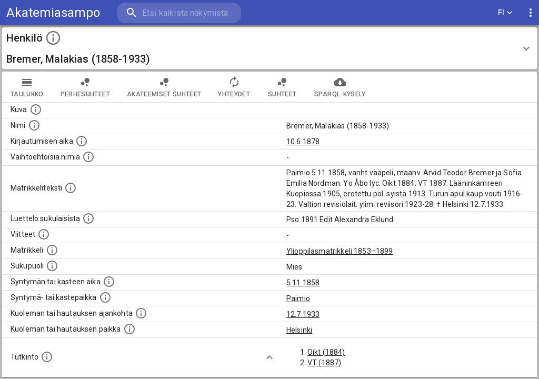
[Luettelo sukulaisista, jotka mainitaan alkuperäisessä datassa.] (88, 218)
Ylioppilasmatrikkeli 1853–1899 (339, 251)
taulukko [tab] (27, 87)
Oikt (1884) (326, 352)
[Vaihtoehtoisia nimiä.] (88, 156)
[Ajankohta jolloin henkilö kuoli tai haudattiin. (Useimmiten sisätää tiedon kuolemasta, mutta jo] (141, 313)
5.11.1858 (303, 282)
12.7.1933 (303, 314)
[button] (269, 48)
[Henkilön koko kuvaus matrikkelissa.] (70, 187)
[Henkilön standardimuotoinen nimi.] (34, 125)
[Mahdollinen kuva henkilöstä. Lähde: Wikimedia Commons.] (35, 109)
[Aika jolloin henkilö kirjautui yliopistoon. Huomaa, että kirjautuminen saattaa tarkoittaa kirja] (81, 141)
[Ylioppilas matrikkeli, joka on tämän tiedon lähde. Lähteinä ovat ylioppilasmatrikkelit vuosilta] (52, 250)
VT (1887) (324, 362)
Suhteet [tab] (282, 87)
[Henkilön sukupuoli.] (52, 265)
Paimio (298, 298)
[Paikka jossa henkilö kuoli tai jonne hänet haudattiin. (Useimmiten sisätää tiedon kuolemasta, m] (129, 329)
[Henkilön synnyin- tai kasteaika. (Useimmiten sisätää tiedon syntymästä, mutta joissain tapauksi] (109, 281)
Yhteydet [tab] (233, 87)
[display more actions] (530, 13)
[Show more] (269, 357)
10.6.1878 (303, 141)
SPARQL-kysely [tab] (340, 87)
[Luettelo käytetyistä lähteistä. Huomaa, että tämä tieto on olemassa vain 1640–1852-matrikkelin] (43, 234)
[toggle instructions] (53, 37)
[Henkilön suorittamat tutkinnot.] (46, 356)
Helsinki (299, 330)
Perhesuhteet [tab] (85, 87)
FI (505, 13)
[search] (179, 13)
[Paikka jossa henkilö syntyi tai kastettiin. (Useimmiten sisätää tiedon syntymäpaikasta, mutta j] (105, 297)
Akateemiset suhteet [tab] (164, 87)
